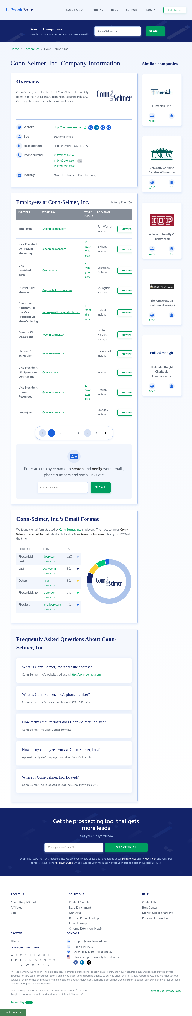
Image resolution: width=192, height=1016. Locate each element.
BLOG (115, 10)
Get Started (175, 10)
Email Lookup (78, 923)
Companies (32, 49)
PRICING (98, 10)
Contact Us (149, 902)
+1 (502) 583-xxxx (88, 312)
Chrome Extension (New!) (85, 928)
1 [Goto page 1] (51, 432)
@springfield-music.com (57, 290)
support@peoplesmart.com (87, 941)
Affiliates (16, 907)
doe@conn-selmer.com (50, 571)
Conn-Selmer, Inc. (70, 529)
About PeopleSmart (23, 902)
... (87, 432)
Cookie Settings (13, 1012)
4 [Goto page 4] (78, 432)
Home (14, 49)
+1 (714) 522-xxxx (87, 270)
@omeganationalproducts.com (61, 312)
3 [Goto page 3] (69, 432)
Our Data (75, 912)
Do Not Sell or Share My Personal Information (157, 915)
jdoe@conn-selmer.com (50, 559)
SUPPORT (132, 10)
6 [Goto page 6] (96, 432)
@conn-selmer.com (54, 228)
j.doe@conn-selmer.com (50, 595)
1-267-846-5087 (80, 946)
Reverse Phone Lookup (84, 918)
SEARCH (155, 31)
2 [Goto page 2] (60, 432)
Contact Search (79, 902)
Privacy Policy (149, 859)
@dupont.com (50, 372)
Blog (14, 912)
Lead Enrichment (80, 907)
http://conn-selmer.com (68, 127)
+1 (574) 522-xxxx (64, 155)
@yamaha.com (51, 270)
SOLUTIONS (75, 10)
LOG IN (151, 10)
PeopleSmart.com (64, 863)
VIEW (130, 229)
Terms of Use (129, 859)
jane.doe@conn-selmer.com (53, 607)
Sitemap (16, 941)
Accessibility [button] (22, 1002)
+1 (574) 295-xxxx (64, 161)
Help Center (149, 907)
